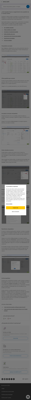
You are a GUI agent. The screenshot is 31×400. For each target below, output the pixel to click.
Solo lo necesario (15, 211)
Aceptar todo (15, 207)
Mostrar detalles (9, 203)
